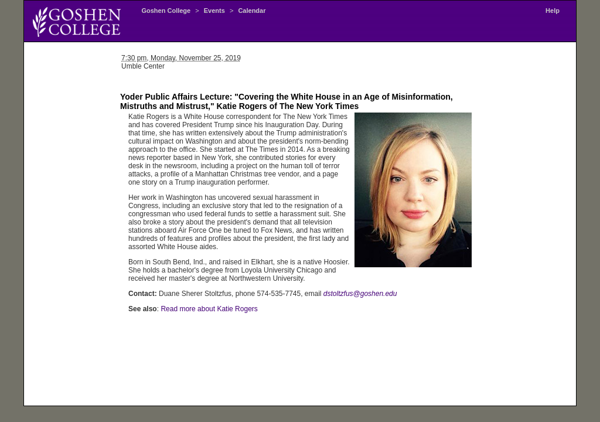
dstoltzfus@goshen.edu (360, 294)
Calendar (251, 10)
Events (214, 10)
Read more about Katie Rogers (209, 309)
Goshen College (165, 10)
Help (553, 10)
